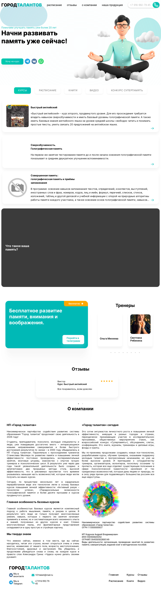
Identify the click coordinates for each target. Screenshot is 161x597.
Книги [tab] (73, 90)
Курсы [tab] (22, 90)
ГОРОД (21, 5)
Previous (92, 331)
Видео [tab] (94, 90)
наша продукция (112, 5)
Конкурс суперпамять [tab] (127, 90)
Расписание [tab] (47, 90)
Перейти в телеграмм (73, 339)
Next (157, 331)
